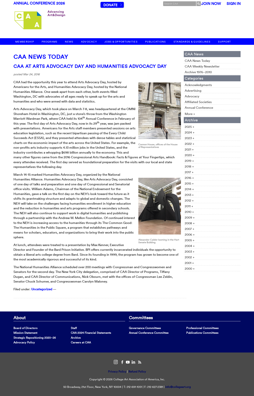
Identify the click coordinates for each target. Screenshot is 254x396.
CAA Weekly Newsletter (202, 66)
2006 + (190, 234)
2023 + (189, 138)
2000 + (190, 268)
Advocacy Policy (24, 342)
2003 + (190, 251)
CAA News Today (40, 56)
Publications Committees (202, 333)
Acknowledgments (198, 85)
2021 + (189, 149)
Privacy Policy (117, 371)
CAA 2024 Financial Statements (91, 333)
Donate (110, 5)
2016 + (189, 178)
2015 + (189, 183)
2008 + (190, 223)
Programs (49, 41)
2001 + (189, 263)
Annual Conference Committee (148, 333)
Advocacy (89, 41)
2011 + (189, 206)
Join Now (211, 3)
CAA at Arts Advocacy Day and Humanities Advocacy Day (90, 66)
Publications (155, 41)
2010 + (189, 212)
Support (224, 41)
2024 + (190, 132)
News (69, 41)
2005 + (190, 240)
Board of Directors (25, 328)
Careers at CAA (81, 342)
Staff (74, 328)
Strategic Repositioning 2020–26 (34, 337)
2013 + (189, 195)
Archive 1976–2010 (198, 72)
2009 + (190, 217)
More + (190, 114)
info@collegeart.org (178, 387)
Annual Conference (199, 107)
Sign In (234, 3)
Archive (76, 337)
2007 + (189, 229)
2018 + (189, 166)
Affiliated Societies (198, 102)
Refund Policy (137, 371)
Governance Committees (145, 328)
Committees (141, 317)
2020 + (190, 155)
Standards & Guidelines (192, 41)
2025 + (189, 127)
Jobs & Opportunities (121, 41)
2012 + (189, 200)
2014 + (189, 189)
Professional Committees (202, 328)
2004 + (190, 246)
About (19, 317)
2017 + (189, 172)
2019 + (189, 161)
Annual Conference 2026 (39, 3)
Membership (24, 41)
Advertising (193, 90)
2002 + (190, 257)
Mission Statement (25, 333)
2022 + (189, 144)
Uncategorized (41, 289)
